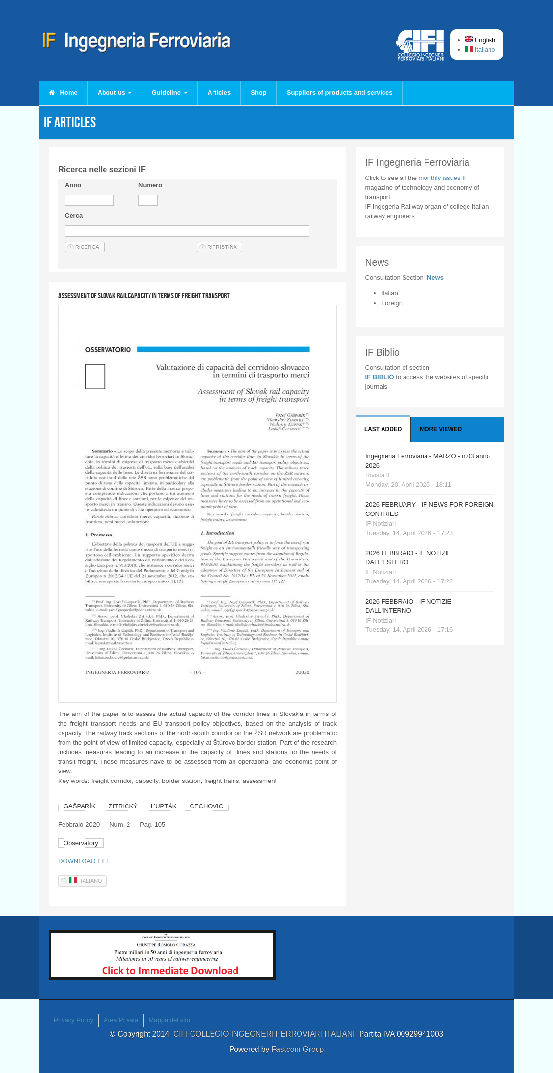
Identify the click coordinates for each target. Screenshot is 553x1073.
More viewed (441, 429)
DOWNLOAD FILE (84, 861)
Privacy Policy (73, 1020)
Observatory (81, 843)
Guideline (170, 92)
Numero (150, 185)
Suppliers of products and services (340, 92)
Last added (383, 429)
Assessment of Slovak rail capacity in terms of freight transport (144, 295)
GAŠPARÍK (80, 806)
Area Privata (121, 1020)
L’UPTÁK (164, 806)
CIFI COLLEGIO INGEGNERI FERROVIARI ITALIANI (266, 1034)
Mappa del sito (169, 1020)
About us (115, 92)
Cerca (74, 215)
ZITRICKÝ (123, 806)
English (480, 40)
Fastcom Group (298, 1049)
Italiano (480, 49)
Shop (259, 92)
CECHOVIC (207, 806)
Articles (219, 92)
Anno (73, 185)
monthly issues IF (443, 177)
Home (63, 92)
